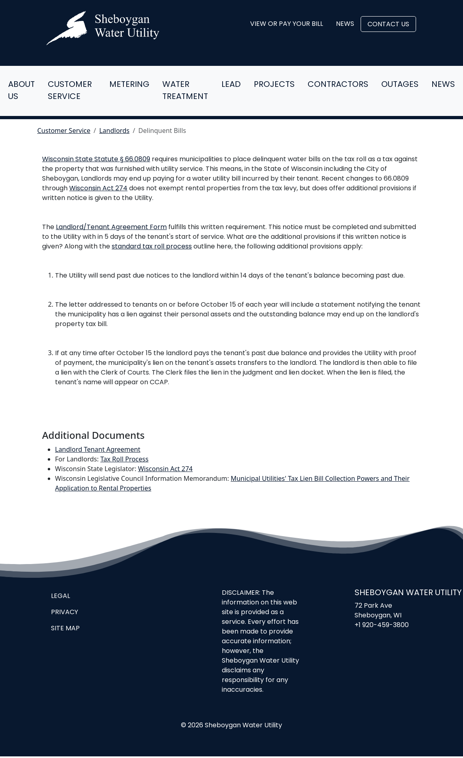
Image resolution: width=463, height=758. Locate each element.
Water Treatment (185, 91)
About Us (21, 91)
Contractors (338, 85)
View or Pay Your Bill (286, 24)
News (345, 24)
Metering (129, 85)
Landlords (114, 130)
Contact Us (388, 24)
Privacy (64, 612)
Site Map (65, 628)
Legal (60, 596)
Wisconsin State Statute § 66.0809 (96, 159)
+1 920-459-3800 (382, 625)
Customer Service (70, 91)
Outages (399, 85)
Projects (274, 85)
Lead (231, 85)
